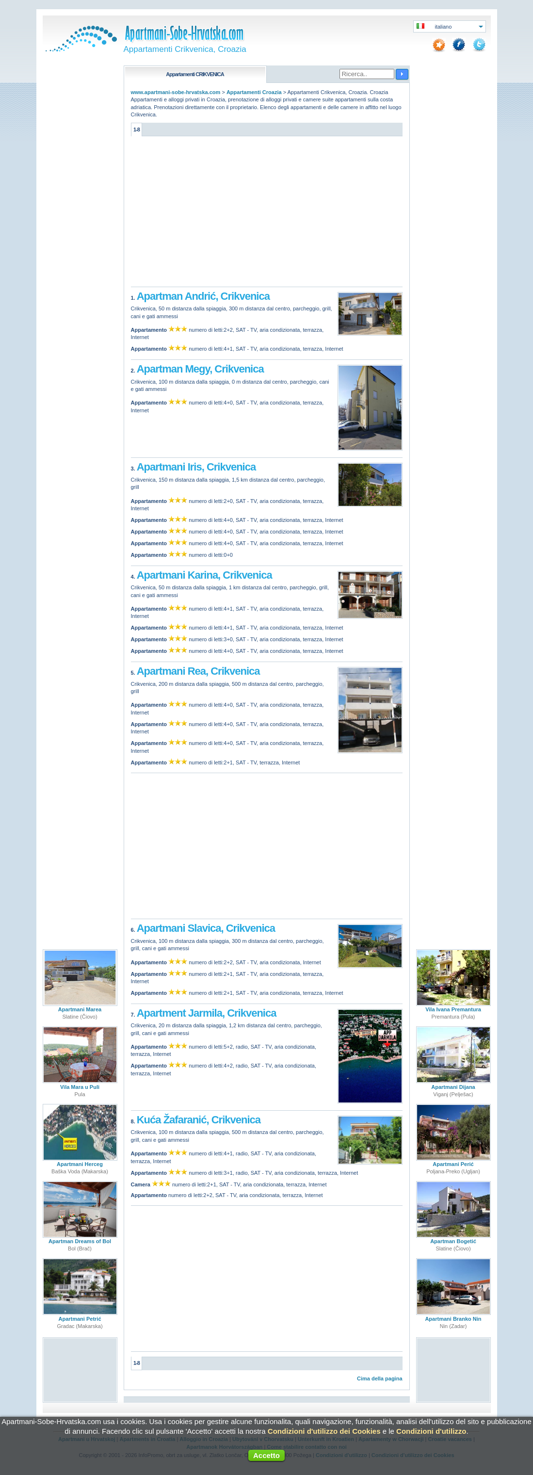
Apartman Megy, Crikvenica (200, 369)
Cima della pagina (380, 1378)
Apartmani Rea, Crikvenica (198, 671)
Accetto (266, 1455)
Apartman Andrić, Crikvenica (203, 296)
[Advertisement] (267, 214)
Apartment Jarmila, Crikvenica (206, 1013)
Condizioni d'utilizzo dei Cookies (324, 1431)
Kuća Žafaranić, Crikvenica (198, 1120)
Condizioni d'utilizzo (431, 1431)
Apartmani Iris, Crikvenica (196, 467)
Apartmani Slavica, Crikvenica (206, 928)
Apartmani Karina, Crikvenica (204, 575)
